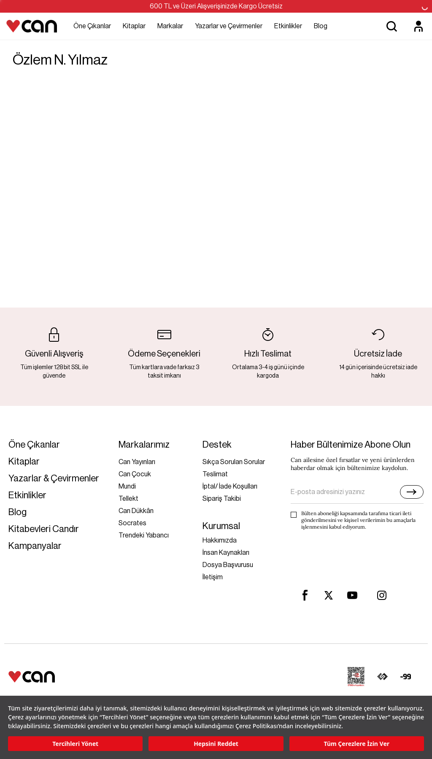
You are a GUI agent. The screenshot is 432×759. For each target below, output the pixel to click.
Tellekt (128, 498)
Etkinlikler (288, 26)
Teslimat (215, 474)
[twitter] (328, 595)
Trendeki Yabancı (144, 535)
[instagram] (381, 595)
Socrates (132, 523)
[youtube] (352, 595)
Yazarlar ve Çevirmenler (228, 26)
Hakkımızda (219, 540)
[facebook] (305, 595)
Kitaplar (134, 26)
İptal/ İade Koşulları (229, 486)
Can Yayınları (137, 462)
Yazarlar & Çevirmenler (53, 478)
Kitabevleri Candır (43, 529)
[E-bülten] (412, 492)
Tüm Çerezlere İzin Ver (356, 744)
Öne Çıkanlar (92, 26)
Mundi (127, 486)
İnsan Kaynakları (225, 552)
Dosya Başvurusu (227, 565)
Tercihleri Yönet (75, 744)
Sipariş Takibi (221, 498)
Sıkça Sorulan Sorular (233, 462)
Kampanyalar (35, 546)
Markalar (170, 26)
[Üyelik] (418, 26)
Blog (320, 26)
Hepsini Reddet (216, 744)
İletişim (212, 577)
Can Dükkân (136, 511)
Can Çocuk (135, 474)
